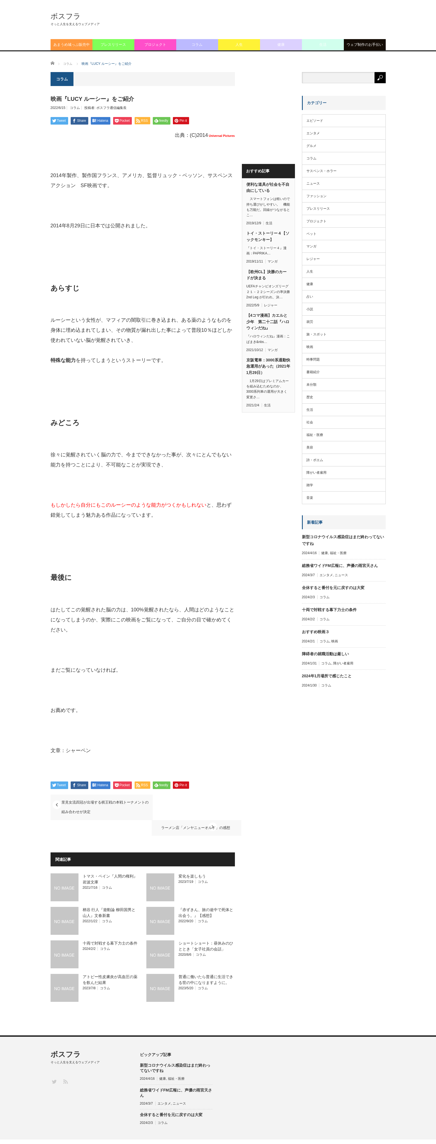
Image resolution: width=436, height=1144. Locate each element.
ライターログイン (372, 1133)
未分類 (311, 385)
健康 (281, 44)
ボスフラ (66, 16)
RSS (65, 1064)
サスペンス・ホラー (321, 171)
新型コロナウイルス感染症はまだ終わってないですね (343, 540)
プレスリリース (113, 44)
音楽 (309, 498)
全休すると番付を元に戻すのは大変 (333, 587)
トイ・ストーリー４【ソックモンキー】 (267, 236)
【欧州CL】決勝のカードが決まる (266, 275)
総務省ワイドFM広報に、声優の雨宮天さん (340, 565)
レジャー (270, 305)
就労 (309, 322)
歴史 (309, 397)
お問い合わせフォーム (333, 1133)
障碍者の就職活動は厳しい (325, 654)
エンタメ (313, 133)
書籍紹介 (313, 372)
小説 (309, 309)
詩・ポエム (314, 460)
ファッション (316, 196)
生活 (323, 44)
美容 (309, 447)
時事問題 (313, 359)
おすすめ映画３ (315, 632)
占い (309, 297)
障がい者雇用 (316, 473)
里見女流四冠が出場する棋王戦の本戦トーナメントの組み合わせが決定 (100, 806)
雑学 (309, 485)
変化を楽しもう (192, 859)
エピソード (314, 121)
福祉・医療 (314, 435)
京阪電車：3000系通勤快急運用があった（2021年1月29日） (268, 366)
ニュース (313, 183)
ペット (311, 234)
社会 (309, 422)
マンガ (273, 261)
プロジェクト (155, 44)
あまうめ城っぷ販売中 (71, 44)
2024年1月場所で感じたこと (327, 676)
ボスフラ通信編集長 (111, 108)
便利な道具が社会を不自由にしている (267, 187)
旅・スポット (316, 334)
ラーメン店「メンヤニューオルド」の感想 (185, 802)
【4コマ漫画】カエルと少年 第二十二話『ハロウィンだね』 (267, 321)
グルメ (311, 146)
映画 (309, 347)
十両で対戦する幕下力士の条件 (110, 926)
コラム (197, 44)
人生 (239, 44)
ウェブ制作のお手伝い (365, 44)
